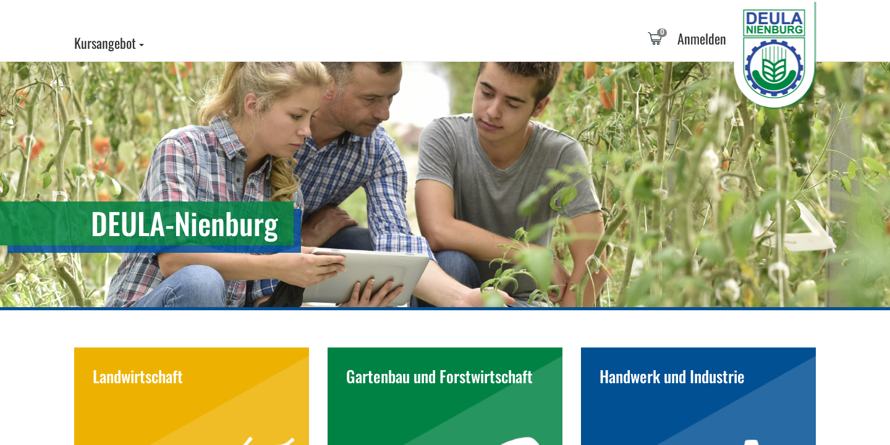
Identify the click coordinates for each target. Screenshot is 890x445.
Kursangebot (109, 42)
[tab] (655, 40)
